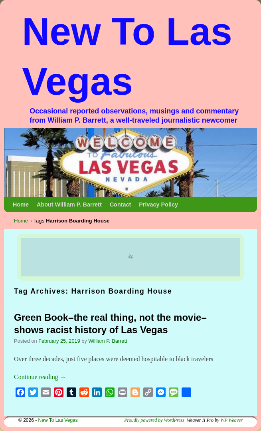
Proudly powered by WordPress (154, 420)
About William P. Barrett (69, 204)
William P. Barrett (107, 341)
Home (21, 204)
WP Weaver (231, 420)
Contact (120, 204)
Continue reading (40, 376)
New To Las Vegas (58, 420)
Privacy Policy (158, 204)
